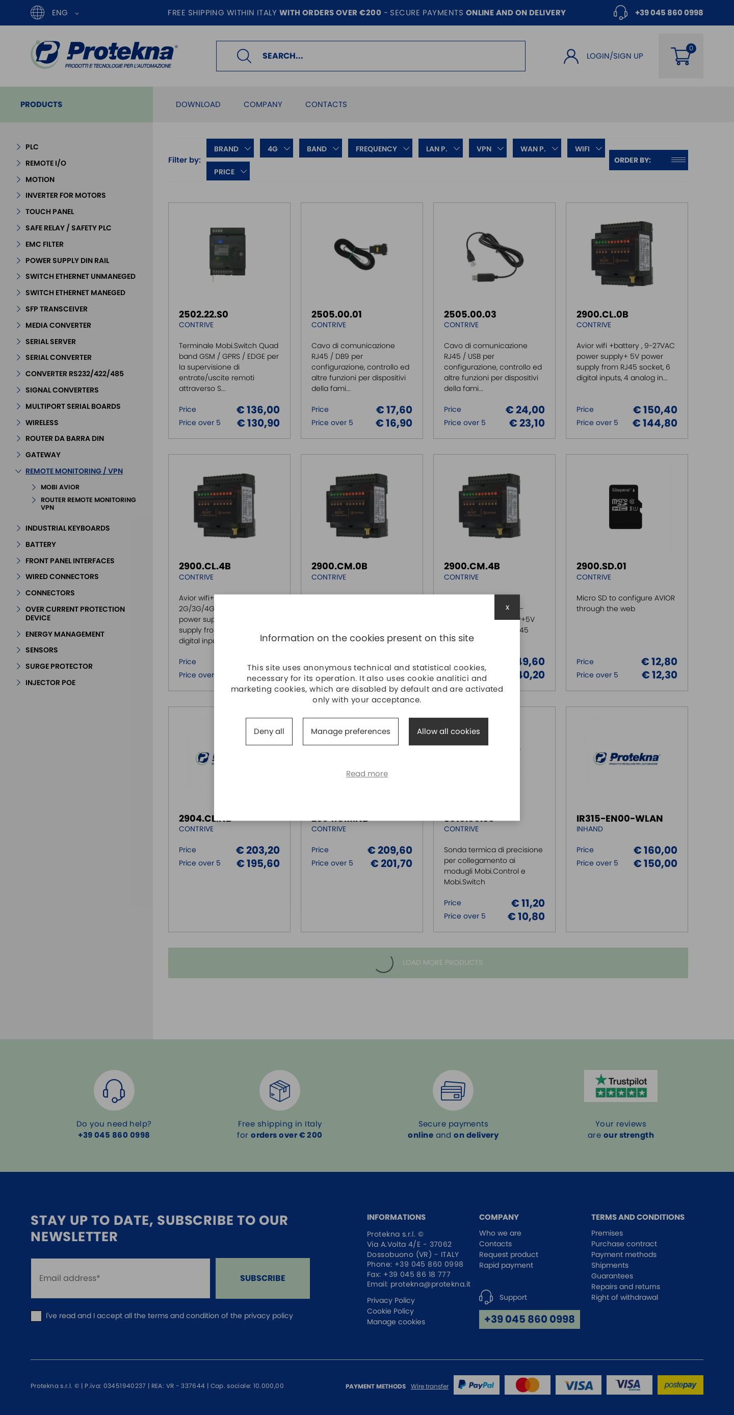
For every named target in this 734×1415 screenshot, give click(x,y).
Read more (367, 773)
